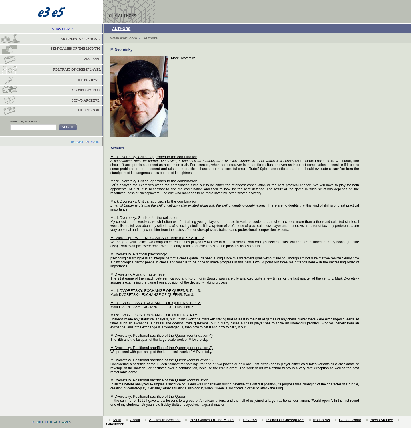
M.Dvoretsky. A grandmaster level (138, 274)
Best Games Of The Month (212, 420)
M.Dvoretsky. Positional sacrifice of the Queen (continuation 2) (161, 360)
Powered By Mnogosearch (25, 121)
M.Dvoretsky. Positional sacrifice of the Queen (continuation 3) (161, 348)
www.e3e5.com (123, 38)
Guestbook (115, 424)
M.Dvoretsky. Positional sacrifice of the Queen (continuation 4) (161, 335)
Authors (150, 38)
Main (117, 420)
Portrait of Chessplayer (285, 420)
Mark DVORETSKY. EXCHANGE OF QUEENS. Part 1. (155, 315)
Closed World (350, 420)
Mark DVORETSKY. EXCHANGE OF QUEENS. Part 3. (155, 290)
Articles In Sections (165, 420)
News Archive (381, 420)
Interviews (321, 420)
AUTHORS (121, 29)
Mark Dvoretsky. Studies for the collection (144, 217)
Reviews (250, 420)
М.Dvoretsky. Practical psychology (138, 254)
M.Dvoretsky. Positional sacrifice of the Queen (148, 396)
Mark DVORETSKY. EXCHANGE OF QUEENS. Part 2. (155, 303)
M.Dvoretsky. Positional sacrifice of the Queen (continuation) (159, 380)
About (135, 420)
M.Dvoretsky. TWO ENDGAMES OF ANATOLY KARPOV (157, 238)
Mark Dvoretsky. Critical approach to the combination (153, 157)
